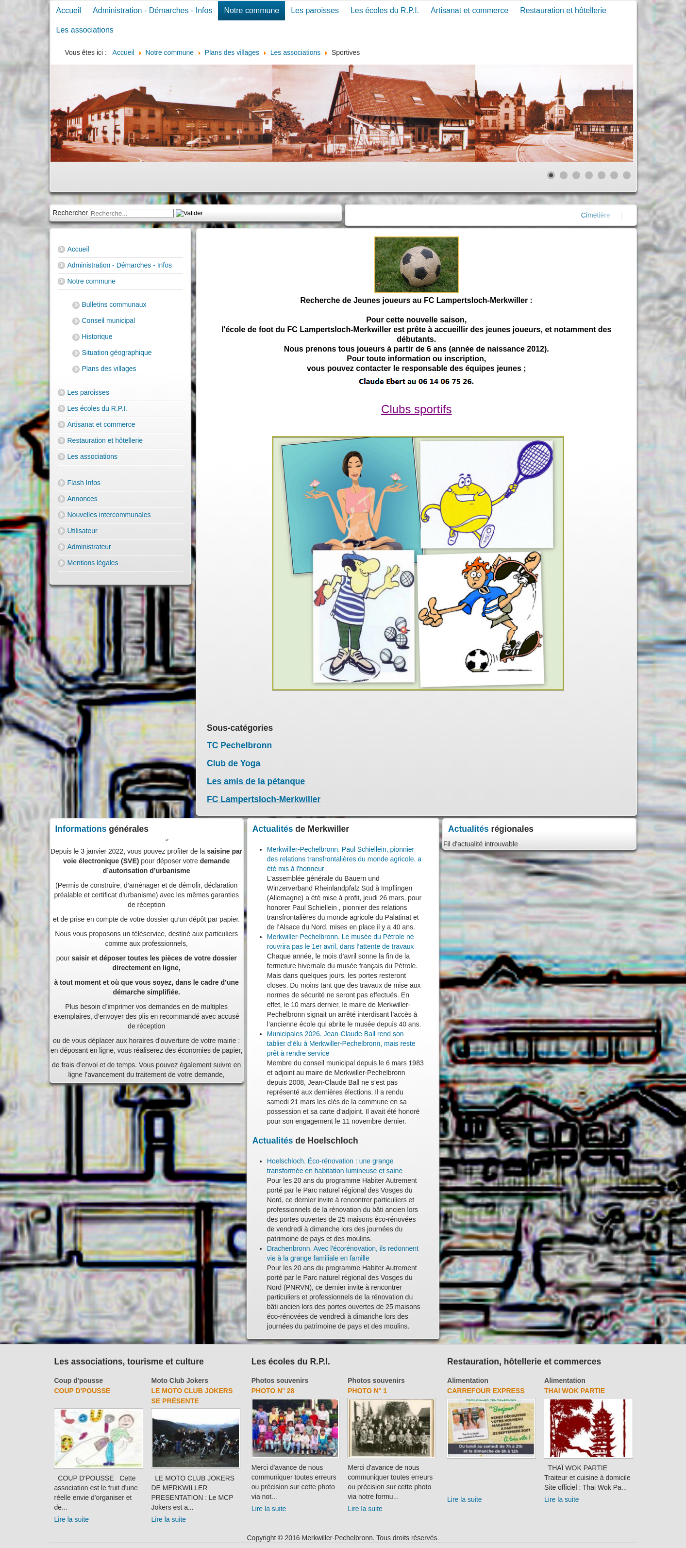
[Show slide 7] (627, 175)
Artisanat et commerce (469, 10)
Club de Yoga (233, 763)
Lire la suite (71, 1519)
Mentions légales (92, 563)
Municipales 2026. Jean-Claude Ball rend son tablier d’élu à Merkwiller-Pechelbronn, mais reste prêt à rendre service (341, 1043)
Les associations (85, 30)
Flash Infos (83, 483)
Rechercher (70, 213)
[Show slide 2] (564, 175)
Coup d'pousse (78, 1380)
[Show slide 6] (614, 175)
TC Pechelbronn (239, 745)
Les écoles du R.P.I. (385, 10)
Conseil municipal (108, 320)
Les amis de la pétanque (256, 781)
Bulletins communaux (114, 304)
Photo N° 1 (367, 1391)
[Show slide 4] (589, 175)
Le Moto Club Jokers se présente (192, 1396)
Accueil (69, 10)
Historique (97, 336)
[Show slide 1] (551, 175)
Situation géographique (117, 352)
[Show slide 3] (576, 175)
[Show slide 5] (601, 175)
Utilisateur (82, 531)
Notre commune (251, 10)
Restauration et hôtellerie (563, 10)
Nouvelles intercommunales (109, 515)
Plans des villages (109, 368)
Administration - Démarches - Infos (152, 10)
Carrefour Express (485, 1391)
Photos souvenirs (279, 1380)
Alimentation (467, 1380)
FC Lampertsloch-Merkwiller (263, 799)
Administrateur (89, 547)
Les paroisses (315, 10)
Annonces (82, 499)
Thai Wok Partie (574, 1391)
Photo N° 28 (273, 1391)
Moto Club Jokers (179, 1380)
